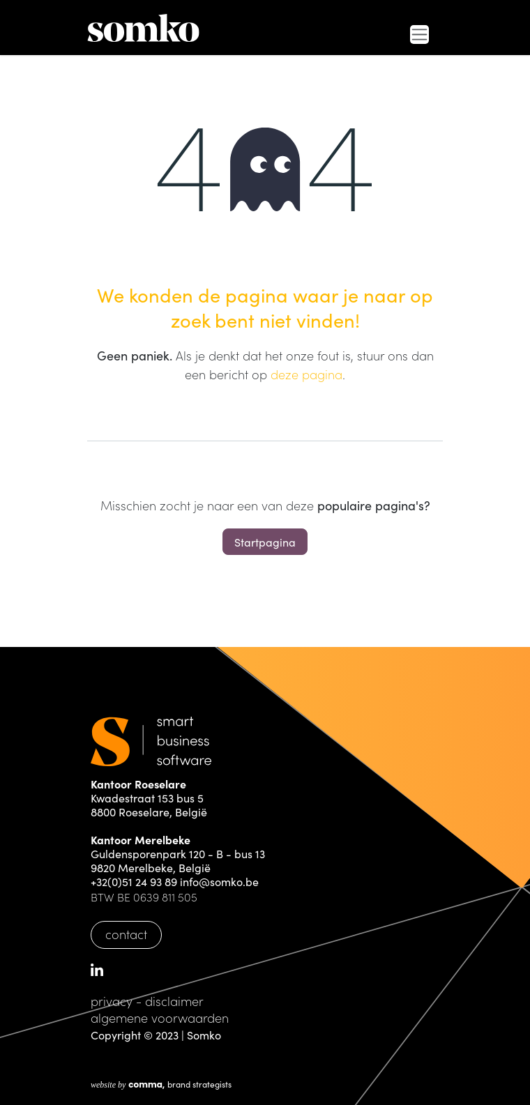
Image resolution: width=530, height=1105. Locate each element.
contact (126, 934)
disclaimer (174, 1000)
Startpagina (265, 541)
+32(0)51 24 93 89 (134, 881)
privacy (111, 1000)
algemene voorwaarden (160, 1017)
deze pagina (306, 374)
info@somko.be (219, 881)
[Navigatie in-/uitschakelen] (419, 34)
